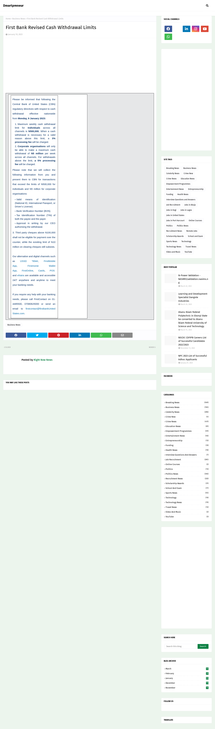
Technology (186, 241)
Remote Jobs (191, 231)
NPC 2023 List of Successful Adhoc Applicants (192, 357)
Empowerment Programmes (178, 184)
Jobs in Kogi (171, 210)
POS (52, 270)
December (187, 683)
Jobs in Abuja (190, 205)
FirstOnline (27, 270)
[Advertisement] (187, 99)
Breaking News (172, 168)
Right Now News (43, 359)
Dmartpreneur (13, 5)
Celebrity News (172, 173)
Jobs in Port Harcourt (175, 220)
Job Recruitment (173, 205)
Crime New (188, 173)
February (187, 673)
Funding (169, 194)
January (187, 678)
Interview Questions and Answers (180, 200)
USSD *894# (29, 261)
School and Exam (195, 236)
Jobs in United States (175, 215)
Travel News (191, 247)
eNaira (20, 275)
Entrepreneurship (195, 189)
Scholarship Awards (175, 236)
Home (8, 19)
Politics (169, 226)
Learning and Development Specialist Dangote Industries (192, 297)
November (187, 688)
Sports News (171, 241)
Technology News (173, 247)
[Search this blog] (181, 646)
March (187, 668)
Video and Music (173, 252)
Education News (188, 179)
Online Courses (195, 220)
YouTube (188, 252)
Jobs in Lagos (186, 210)
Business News (18, 19)
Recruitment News (174, 231)
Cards (41, 270)
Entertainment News (175, 189)
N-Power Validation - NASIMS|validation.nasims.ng (193, 279)
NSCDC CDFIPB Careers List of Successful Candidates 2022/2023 (192, 341)
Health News (182, 194)
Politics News (182, 226)
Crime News (171, 179)
